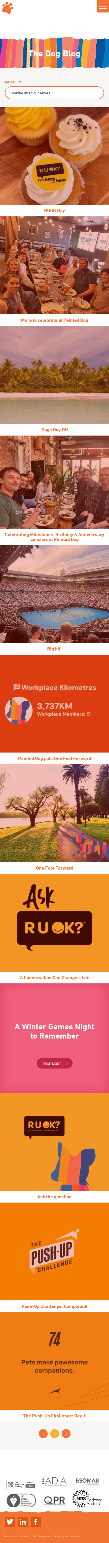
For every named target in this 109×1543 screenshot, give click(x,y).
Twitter (10, 1522)
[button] (103, 6)
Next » (66, 1433)
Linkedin (23, 1522)
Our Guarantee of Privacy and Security (56, 1536)
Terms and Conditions (17, 1536)
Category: (14, 82)
